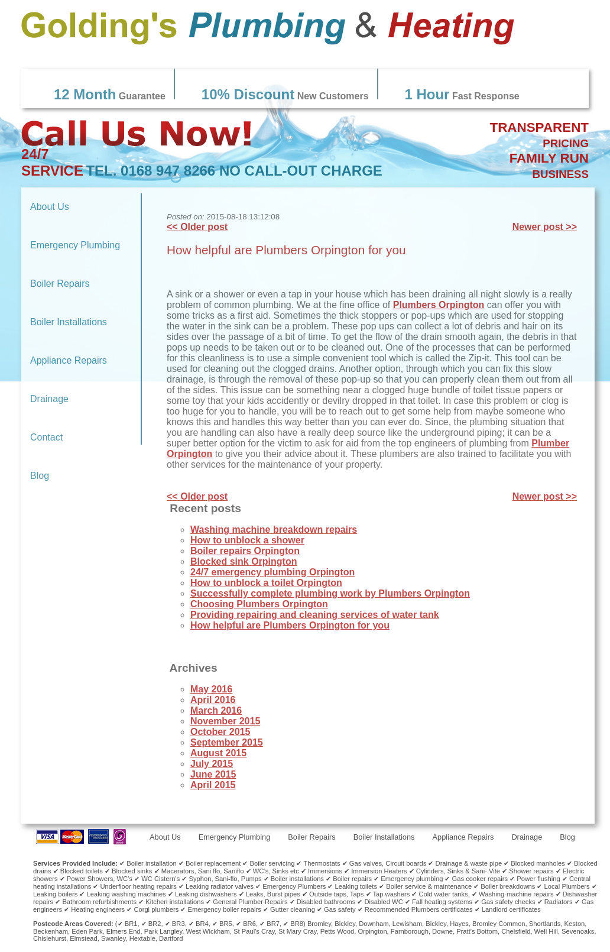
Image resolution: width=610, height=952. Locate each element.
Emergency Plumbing (75, 245)
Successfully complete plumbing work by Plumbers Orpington (330, 593)
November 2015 (225, 721)
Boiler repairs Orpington (245, 551)
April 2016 (212, 700)
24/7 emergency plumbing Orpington (272, 572)
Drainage (49, 399)
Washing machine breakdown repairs (273, 529)
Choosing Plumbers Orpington (259, 604)
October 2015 (220, 732)
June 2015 (213, 774)
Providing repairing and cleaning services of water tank (314, 615)
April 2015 (212, 785)
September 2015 (226, 742)
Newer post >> (544, 227)
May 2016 (211, 689)
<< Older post (197, 227)
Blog (39, 476)
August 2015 (218, 753)
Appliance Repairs (68, 360)
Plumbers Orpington (439, 305)
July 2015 (211, 764)
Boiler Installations (68, 322)
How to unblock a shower (247, 540)
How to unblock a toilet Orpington (266, 583)
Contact (46, 437)
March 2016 (216, 710)
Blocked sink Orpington (243, 561)
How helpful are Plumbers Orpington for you (286, 250)
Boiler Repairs (59, 284)
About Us (49, 207)
